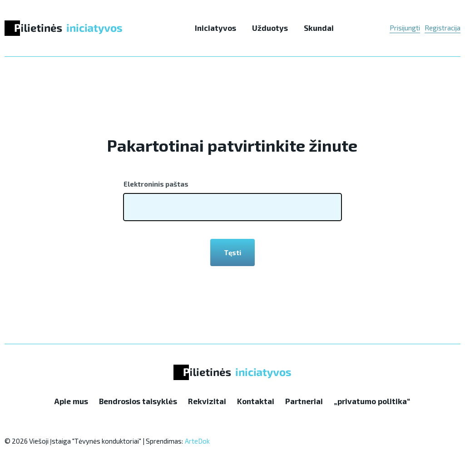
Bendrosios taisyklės (138, 401)
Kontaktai (255, 401)
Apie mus (71, 401)
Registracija (442, 28)
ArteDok (197, 441)
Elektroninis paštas (156, 184)
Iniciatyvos (215, 27)
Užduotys (270, 27)
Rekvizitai (207, 401)
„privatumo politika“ (372, 401)
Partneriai (304, 401)
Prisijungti (405, 28)
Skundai (319, 27)
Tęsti (232, 252)
